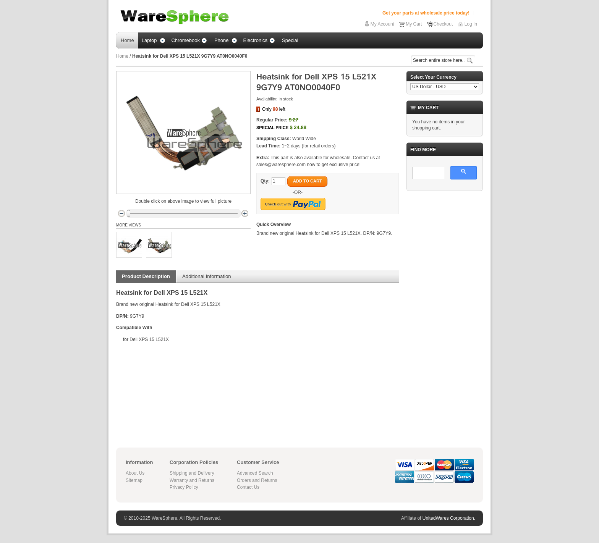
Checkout (443, 24)
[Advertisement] (444, 311)
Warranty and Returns (192, 480)
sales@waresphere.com (281, 164)
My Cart (414, 24)
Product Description (146, 276)
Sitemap (134, 480)
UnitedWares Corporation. (449, 518)
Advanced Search (255, 473)
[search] (428, 173)
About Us (135, 473)
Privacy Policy (184, 487)
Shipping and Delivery (192, 473)
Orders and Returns (257, 480)
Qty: (265, 181)
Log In (471, 24)
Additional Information (206, 276)
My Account (382, 24)
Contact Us (248, 487)
